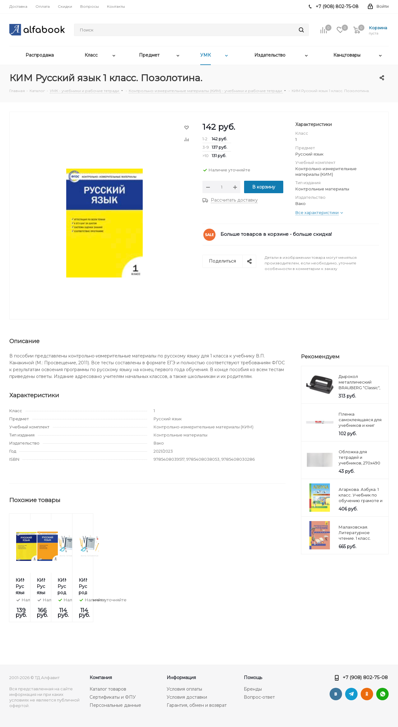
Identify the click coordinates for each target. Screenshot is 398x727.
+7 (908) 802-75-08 (365, 677)
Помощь (253, 677)
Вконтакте (336, 694)
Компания (101, 677)
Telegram (351, 694)
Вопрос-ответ (259, 697)
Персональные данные (115, 705)
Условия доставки (187, 697)
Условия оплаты (184, 689)
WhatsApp (382, 694)
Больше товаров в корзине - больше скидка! (276, 234)
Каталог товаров (108, 689)
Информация (181, 677)
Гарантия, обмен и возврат (197, 705)
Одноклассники (367, 694)
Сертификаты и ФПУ (113, 697)
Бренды (253, 689)
